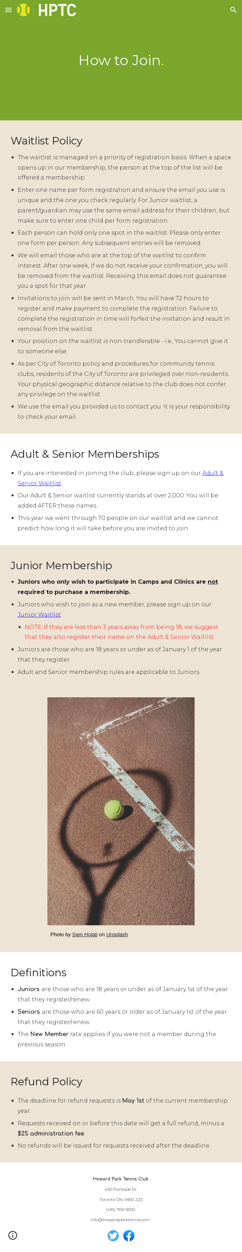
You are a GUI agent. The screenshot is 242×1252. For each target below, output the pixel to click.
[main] (121, 60)
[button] (8, 9)
